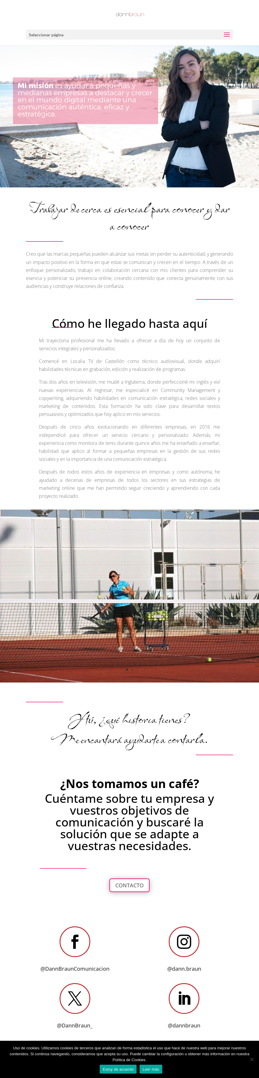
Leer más (150, 1069)
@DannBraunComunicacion (74, 968)
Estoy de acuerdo (118, 1069)
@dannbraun (184, 1025)
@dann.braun (184, 968)
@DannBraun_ (75, 1025)
